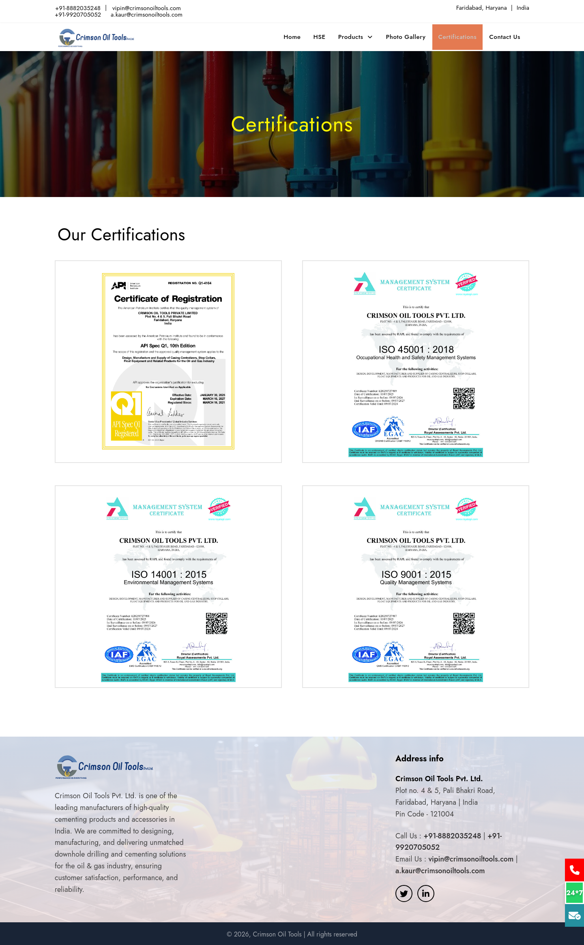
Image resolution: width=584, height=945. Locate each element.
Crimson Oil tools (96, 35)
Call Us (573, 870)
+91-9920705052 (78, 14)
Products (355, 35)
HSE (323, 35)
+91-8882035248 (78, 8)
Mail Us (573, 915)
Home (296, 35)
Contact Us (507, 35)
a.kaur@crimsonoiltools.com (146, 14)
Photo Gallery (409, 35)
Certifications (460, 35)
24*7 (573, 893)
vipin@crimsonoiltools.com (146, 8)
